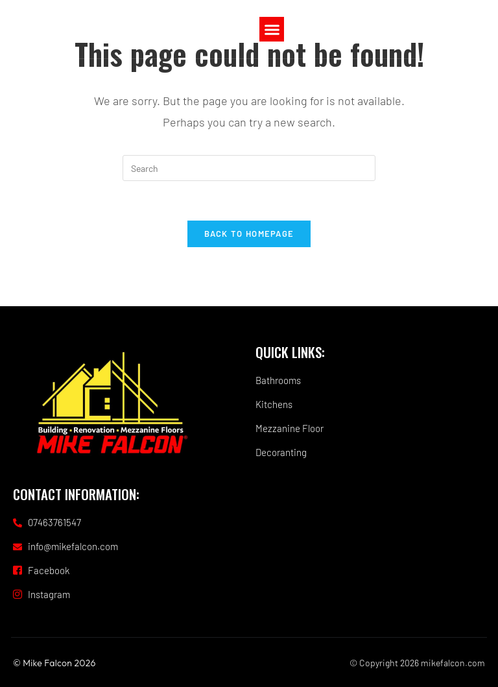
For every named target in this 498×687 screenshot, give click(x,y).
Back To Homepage (249, 233)
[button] (271, 29)
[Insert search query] (249, 168)
